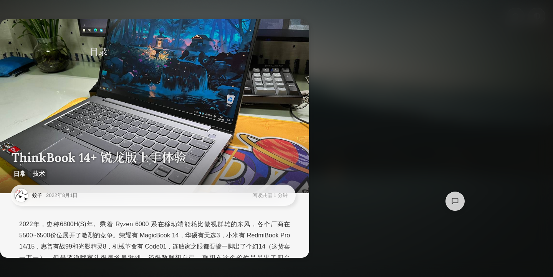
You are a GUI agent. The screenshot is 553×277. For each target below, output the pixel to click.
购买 (101, 71)
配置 (101, 84)
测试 (101, 97)
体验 (101, 110)
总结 (101, 124)
